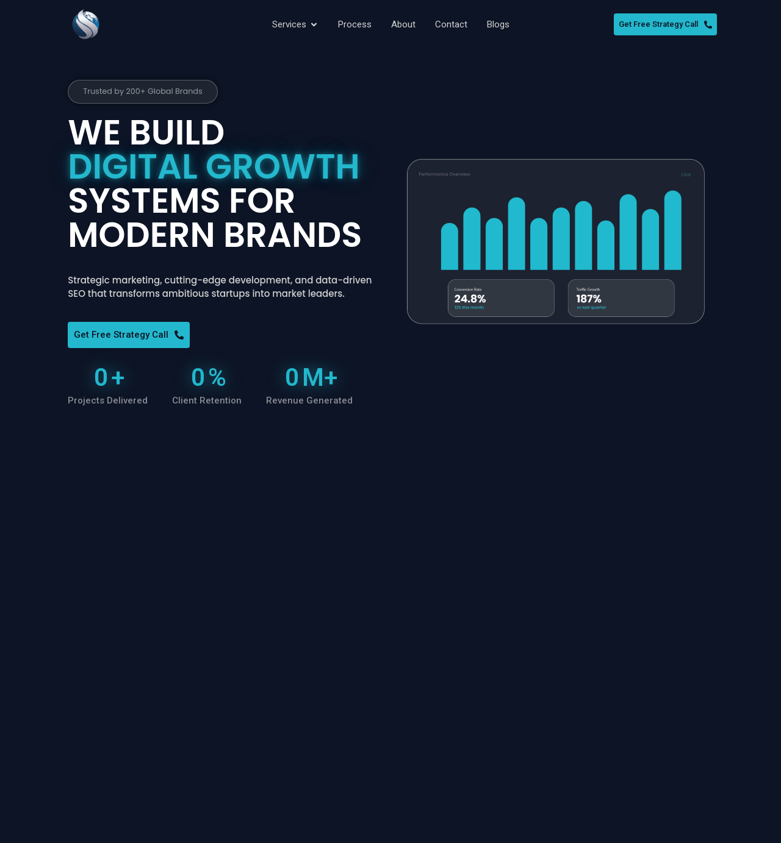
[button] (148, 92)
